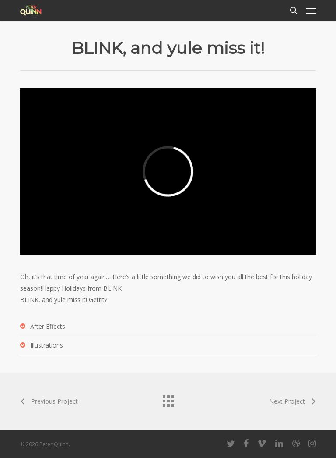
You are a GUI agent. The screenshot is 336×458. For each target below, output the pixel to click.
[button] (311, 10)
